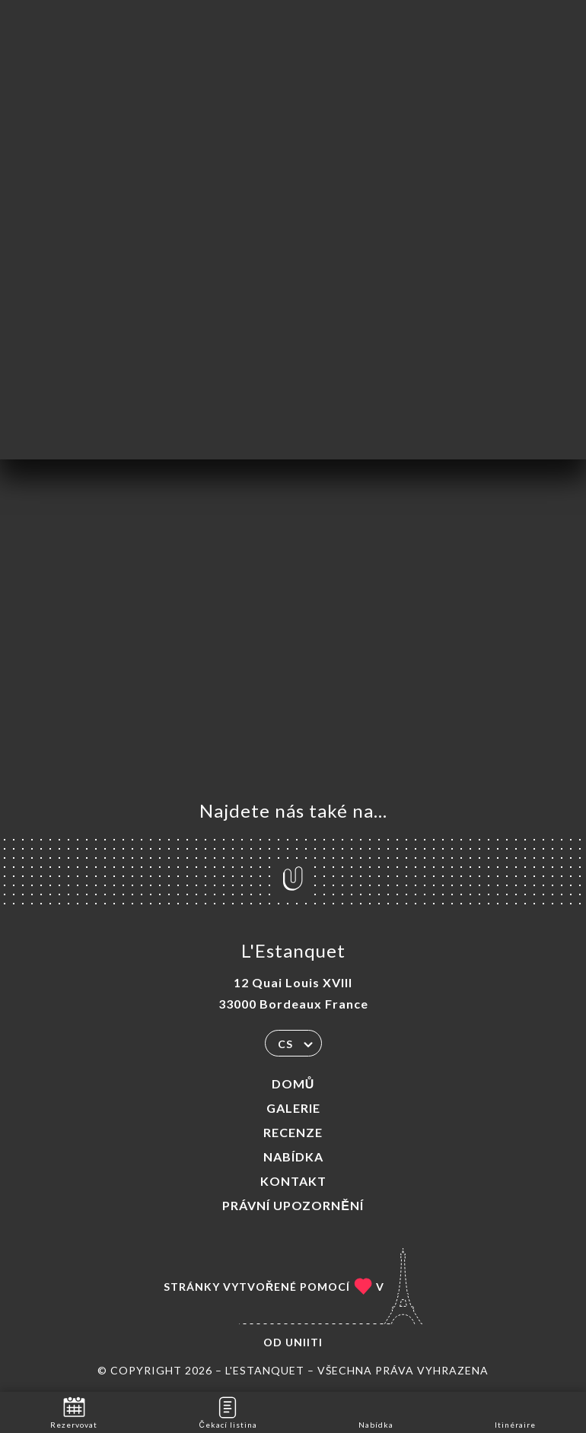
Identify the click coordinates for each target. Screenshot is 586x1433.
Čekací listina (227, 1411)
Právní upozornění (293, 1205)
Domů (293, 1083)
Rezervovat (73, 1411)
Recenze (293, 1132)
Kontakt (293, 1181)
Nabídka (293, 1156)
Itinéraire (515, 1411)
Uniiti (304, 1342)
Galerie (293, 1108)
